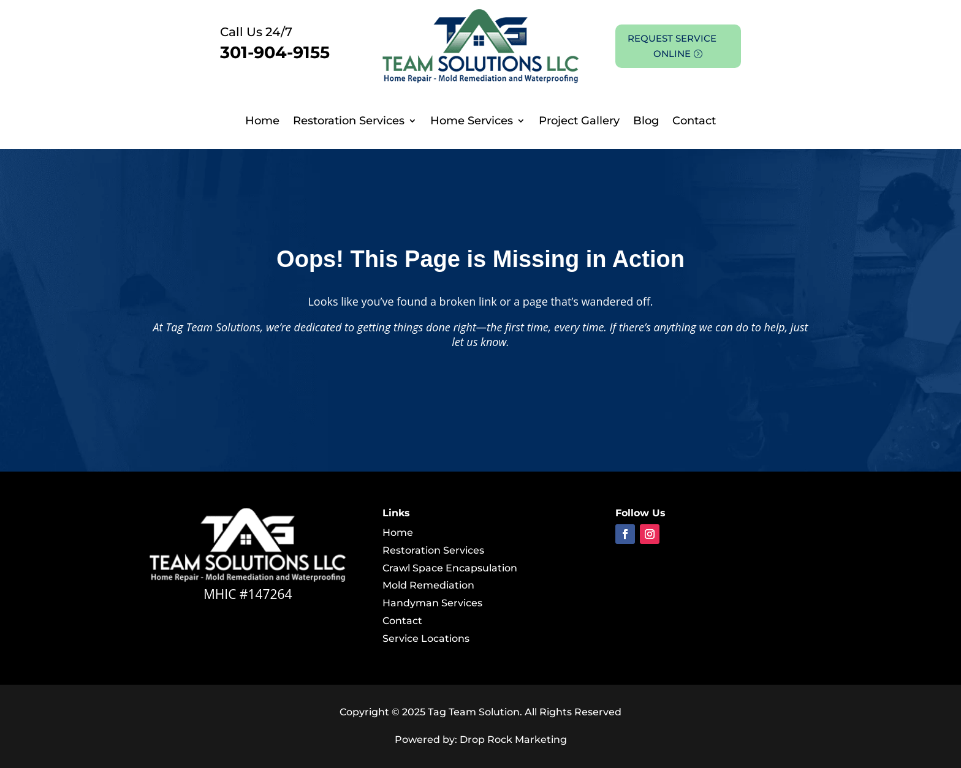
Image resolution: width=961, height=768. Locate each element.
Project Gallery (579, 121)
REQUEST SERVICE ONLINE (672, 46)
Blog (646, 121)
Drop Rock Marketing (513, 739)
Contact (694, 121)
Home (262, 121)
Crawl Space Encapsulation (449, 568)
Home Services (471, 121)
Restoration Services (349, 121)
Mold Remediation (428, 585)
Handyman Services (432, 603)
